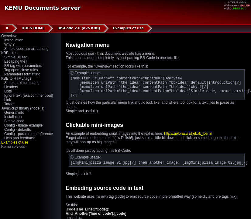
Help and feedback (19, 138)
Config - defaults (17, 129)
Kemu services (13, 146)
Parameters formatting (22, 74)
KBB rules (9, 53)
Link (7, 100)
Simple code (14, 121)
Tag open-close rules (21, 70)
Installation (13, 117)
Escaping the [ (15, 61)
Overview (8, 36)
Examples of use (14, 142)
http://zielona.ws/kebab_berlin (188, 138)
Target (9, 104)
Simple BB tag (15, 57)
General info (14, 112)
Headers (11, 87)
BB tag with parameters (23, 66)
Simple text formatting (22, 83)
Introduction (13, 40)
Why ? (9, 44)
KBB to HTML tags (16, 78)
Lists (8, 91)
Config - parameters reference (28, 134)
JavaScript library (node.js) (22, 108)
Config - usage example (23, 125)
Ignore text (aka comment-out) (28, 95)
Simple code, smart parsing (26, 49)
